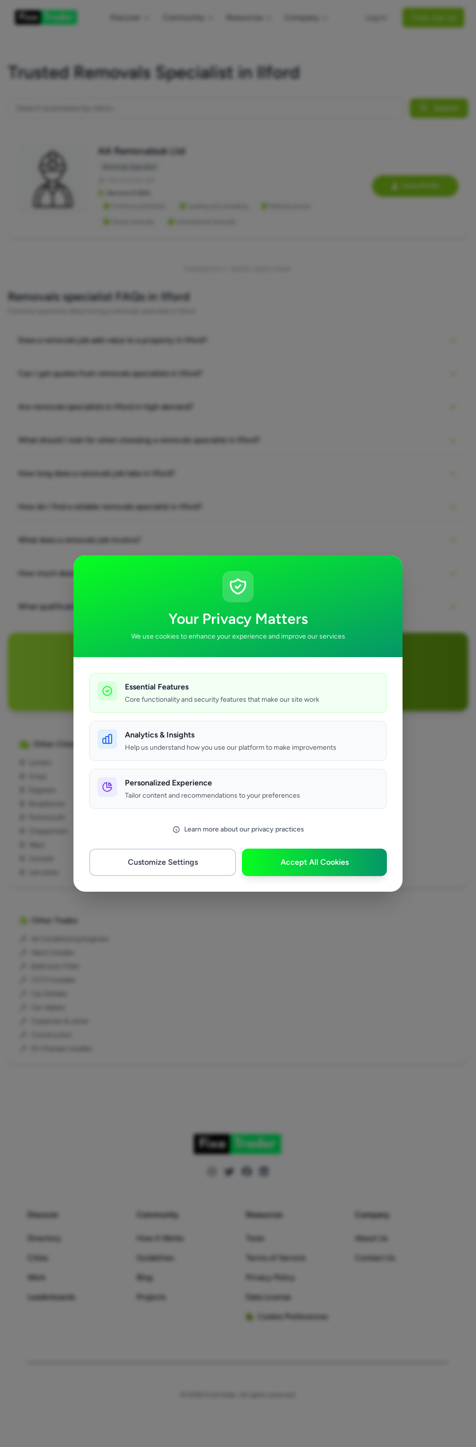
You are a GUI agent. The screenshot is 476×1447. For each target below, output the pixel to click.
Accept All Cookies (315, 862)
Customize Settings (163, 862)
